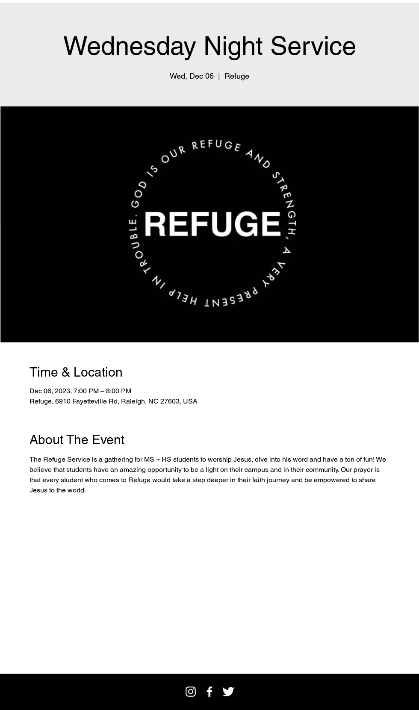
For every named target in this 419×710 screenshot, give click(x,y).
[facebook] (209, 691)
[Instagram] (191, 691)
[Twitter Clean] (228, 691)
